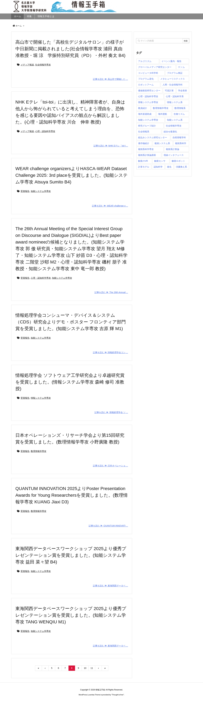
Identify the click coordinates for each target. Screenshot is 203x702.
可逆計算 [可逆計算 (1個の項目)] (169, 90)
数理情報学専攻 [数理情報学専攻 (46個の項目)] (160, 108)
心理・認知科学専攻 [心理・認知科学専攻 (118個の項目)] (148, 96)
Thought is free (117, 695)
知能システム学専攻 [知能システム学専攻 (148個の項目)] (148, 120)
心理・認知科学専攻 (45, 131)
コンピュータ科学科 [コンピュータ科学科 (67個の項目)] (148, 73)
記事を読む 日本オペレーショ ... (110, 465)
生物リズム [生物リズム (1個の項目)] (179, 114)
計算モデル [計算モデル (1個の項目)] (143, 167)
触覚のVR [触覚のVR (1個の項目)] (143, 161)
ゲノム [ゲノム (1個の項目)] (181, 67)
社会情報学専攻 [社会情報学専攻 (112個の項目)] (173, 125)
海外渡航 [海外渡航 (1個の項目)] (162, 114)
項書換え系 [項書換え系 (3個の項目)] (181, 167)
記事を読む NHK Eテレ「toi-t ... (111, 145)
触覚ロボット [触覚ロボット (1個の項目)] (178, 161)
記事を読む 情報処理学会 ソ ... (111, 412)
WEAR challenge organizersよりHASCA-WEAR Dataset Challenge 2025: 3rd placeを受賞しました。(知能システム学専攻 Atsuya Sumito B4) (71, 175)
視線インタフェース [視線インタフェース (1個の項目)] (174, 155)
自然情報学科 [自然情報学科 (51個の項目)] (179, 137)
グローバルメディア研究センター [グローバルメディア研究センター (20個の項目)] (154, 67)
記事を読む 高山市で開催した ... (110, 79)
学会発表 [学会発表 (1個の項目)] (182, 90)
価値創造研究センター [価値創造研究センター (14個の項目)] (149, 90)
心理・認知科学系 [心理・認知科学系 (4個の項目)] (175, 96)
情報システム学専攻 (41, 398)
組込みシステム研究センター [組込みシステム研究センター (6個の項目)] (152, 137)
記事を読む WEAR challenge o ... (110, 206)
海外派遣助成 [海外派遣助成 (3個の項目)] (144, 114)
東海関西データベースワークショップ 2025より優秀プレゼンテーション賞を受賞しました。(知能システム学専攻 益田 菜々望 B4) (70, 555)
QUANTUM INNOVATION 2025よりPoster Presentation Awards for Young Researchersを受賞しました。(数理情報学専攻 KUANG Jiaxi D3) (71, 495)
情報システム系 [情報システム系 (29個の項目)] (175, 102)
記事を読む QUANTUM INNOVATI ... (108, 525)
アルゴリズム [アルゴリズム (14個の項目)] (144, 61)
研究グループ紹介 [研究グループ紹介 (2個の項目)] (147, 125)
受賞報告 (25, 191)
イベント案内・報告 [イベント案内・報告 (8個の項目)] (171, 61)
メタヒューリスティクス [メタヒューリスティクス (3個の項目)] (172, 79)
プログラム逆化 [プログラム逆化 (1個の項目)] (146, 79)
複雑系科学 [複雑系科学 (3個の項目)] (180, 143)
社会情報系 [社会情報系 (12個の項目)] (143, 131)
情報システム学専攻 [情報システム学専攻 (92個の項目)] (148, 102)
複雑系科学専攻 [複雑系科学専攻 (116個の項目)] (146, 149)
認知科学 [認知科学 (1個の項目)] (158, 167)
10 (85, 668)
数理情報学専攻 (38, 451)
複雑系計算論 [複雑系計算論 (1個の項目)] (172, 149)
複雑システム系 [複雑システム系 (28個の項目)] (162, 143)
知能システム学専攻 (41, 191)
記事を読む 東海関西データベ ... (110, 585)
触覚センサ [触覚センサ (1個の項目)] (159, 161)
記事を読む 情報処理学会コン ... (110, 352)
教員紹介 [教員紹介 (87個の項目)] (142, 108)
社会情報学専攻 (43, 64)
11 (92, 668)
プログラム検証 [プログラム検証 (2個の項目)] (175, 73)
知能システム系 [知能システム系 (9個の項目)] (175, 120)
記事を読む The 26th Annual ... (111, 292)
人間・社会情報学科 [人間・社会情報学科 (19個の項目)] (173, 84)
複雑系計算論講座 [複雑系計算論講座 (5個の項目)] (147, 155)
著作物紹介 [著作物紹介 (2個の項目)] (143, 143)
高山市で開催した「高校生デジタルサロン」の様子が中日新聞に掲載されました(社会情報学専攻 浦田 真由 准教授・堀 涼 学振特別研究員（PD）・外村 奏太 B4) (70, 49)
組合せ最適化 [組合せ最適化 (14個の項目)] (170, 131)
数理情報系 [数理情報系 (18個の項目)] (180, 108)
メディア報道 (27, 64)
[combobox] (162, 40)
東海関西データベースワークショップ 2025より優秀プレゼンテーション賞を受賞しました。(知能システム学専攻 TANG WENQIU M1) (70, 615)
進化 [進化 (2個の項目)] (169, 167)
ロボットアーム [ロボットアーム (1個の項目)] (146, 84)
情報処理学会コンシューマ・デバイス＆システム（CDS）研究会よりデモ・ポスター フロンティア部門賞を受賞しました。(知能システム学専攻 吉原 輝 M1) (70, 322)
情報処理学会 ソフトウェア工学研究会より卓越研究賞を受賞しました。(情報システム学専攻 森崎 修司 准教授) (69, 382)
